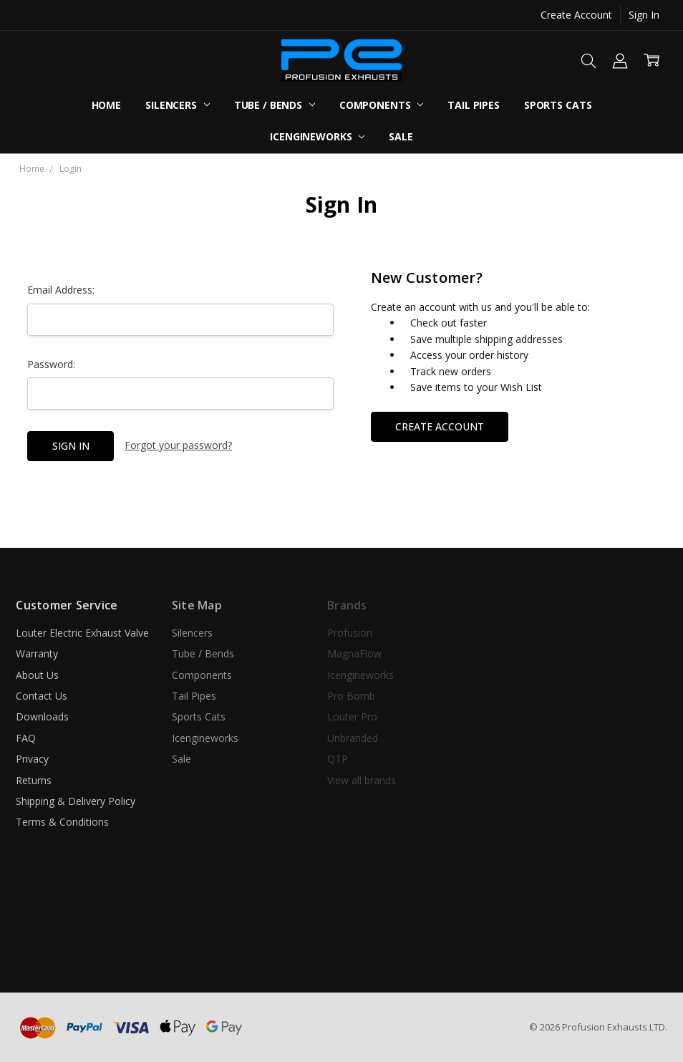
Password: (51, 364)
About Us (37, 675)
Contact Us (41, 696)
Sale (400, 136)
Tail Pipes (473, 105)
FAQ (26, 738)
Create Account (576, 14)
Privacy (32, 759)
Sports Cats (557, 105)
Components (381, 105)
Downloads (42, 716)
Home (106, 105)
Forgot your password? (178, 445)
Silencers (177, 105)
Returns (34, 780)
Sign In (644, 14)
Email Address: (61, 289)
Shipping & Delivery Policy (75, 801)
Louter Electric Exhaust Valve (82, 632)
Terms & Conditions (62, 822)
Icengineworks (317, 136)
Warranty (37, 653)
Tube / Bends (274, 105)
